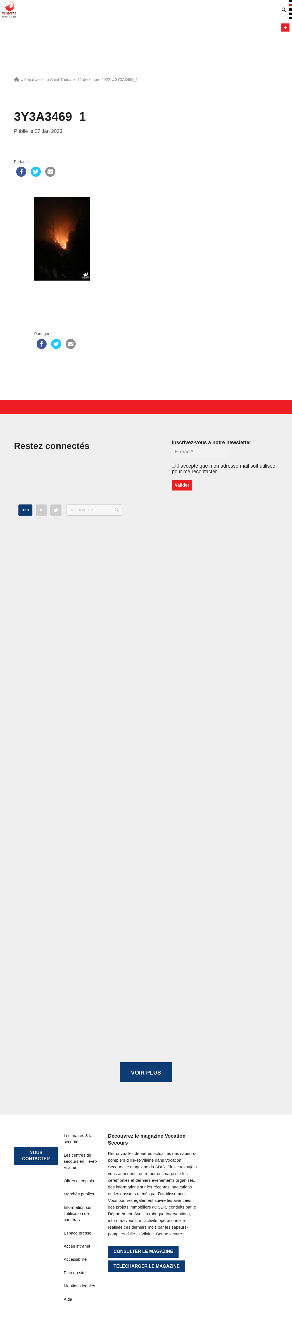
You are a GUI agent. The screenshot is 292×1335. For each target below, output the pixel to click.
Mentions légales (79, 1285)
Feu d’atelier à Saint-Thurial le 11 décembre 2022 (67, 79)
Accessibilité (75, 1259)
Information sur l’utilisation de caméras (78, 1213)
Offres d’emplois (79, 1180)
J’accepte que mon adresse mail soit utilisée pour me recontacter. (223, 468)
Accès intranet (77, 1246)
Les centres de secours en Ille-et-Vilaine (80, 1161)
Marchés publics (79, 1194)
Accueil (16, 79)
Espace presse (77, 1233)
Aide (68, 1299)
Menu (285, 27)
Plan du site (75, 1272)
